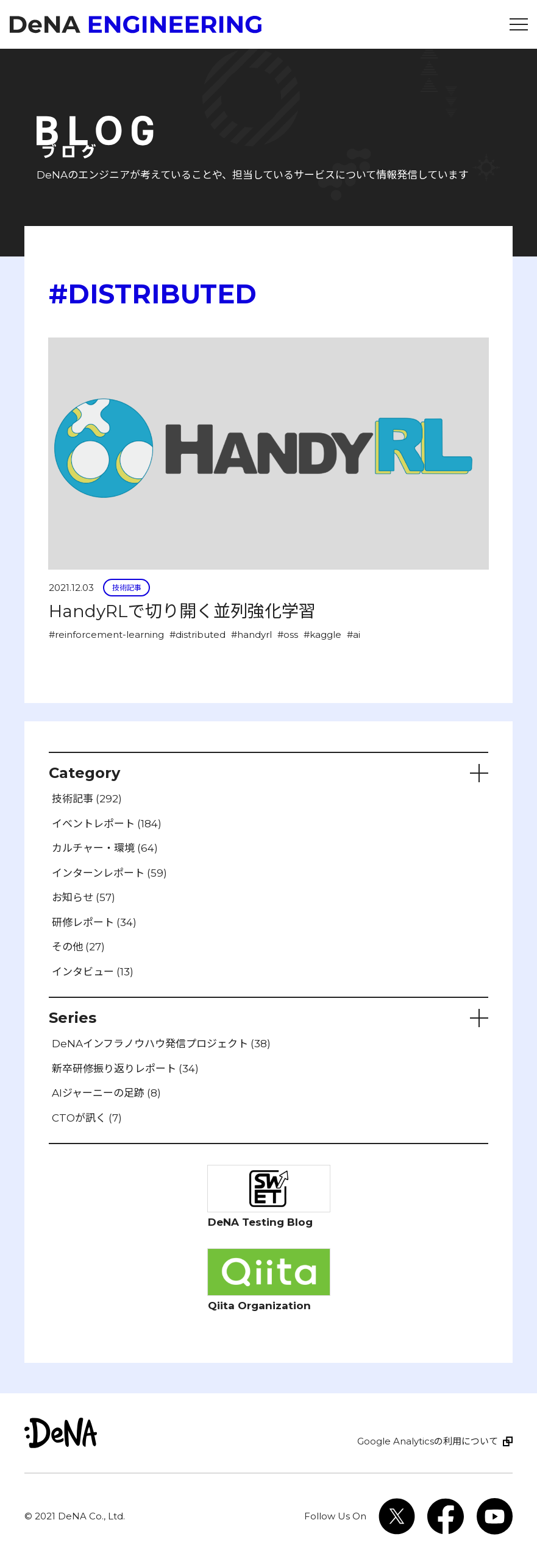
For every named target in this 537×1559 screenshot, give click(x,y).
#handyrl (251, 634)
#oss (287, 634)
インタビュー (92, 972)
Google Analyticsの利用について (427, 1441)
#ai (353, 634)
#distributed (197, 634)
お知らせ (83, 897)
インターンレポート (109, 873)
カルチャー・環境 (105, 848)
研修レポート (94, 922)
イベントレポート (107, 824)
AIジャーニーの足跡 (106, 1093)
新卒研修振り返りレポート (125, 1068)
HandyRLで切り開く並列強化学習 (182, 611)
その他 (78, 947)
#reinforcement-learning (106, 634)
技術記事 (126, 587)
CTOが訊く (87, 1118)
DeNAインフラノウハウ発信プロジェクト (161, 1044)
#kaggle (322, 634)
